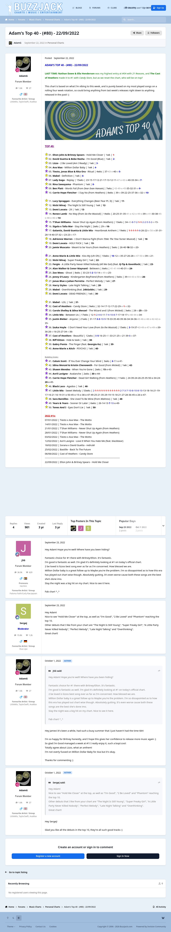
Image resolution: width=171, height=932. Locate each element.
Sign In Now (123, 856)
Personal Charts (56, 42)
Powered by (151, 926)
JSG (23, 560)
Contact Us (41, 926)
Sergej (23, 623)
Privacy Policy (25, 926)
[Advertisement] (85, 492)
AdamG (17, 42)
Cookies (52, 926)
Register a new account (48, 856)
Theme (11, 926)
